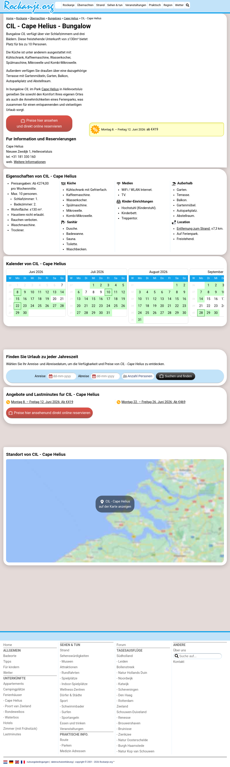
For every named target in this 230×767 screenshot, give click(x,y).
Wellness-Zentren (72, 690)
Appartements (13, 684)
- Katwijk (123, 684)
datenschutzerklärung (62, 762)
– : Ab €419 (42, 402)
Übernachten (85, 5)
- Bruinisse (124, 729)
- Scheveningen (127, 690)
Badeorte (9, 656)
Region (168, 5)
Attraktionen (68, 667)
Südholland (125, 656)
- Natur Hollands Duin (132, 673)
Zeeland (122, 706)
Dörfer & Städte (71, 695)
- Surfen (65, 712)
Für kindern (11, 667)
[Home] (58, 5)
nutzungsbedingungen (38, 762)
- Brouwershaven (128, 723)
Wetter (179, 5)
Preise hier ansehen (39, 123)
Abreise (84, 376)
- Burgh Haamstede (130, 746)
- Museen (66, 661)
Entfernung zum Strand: (193, 229)
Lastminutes (12, 734)
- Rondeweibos (13, 712)
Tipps (7, 661)
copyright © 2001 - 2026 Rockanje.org (94, 762)
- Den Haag (124, 695)
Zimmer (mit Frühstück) (20, 729)
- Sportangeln (69, 718)
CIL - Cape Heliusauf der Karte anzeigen (115, 504)
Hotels (8, 723)
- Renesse (123, 718)
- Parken (66, 745)
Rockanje (68, 5)
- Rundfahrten (70, 673)
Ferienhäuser (12, 695)
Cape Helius (50, 89)
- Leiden (122, 661)
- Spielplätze (68, 678)
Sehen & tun (115, 5)
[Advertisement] (115, 338)
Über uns (179, 650)
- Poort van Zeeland (17, 706)
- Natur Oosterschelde (132, 740)
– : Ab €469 (154, 402)
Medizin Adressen (73, 751)
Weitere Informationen (30, 162)
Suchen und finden (175, 376)
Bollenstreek (125, 667)
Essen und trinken (73, 723)
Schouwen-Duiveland (131, 712)
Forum (121, 645)
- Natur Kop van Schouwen (135, 751)
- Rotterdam (125, 701)
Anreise (40, 376)
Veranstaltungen (135, 5)
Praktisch (155, 5)
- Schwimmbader (72, 706)
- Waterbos (11, 717)
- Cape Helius (12, 701)
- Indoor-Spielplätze (74, 684)
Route (64, 740)
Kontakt (178, 662)
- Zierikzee (124, 734)
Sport (64, 701)
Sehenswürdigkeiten (74, 656)
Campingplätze (14, 689)
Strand (100, 5)
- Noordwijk (125, 678)
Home (7, 645)
